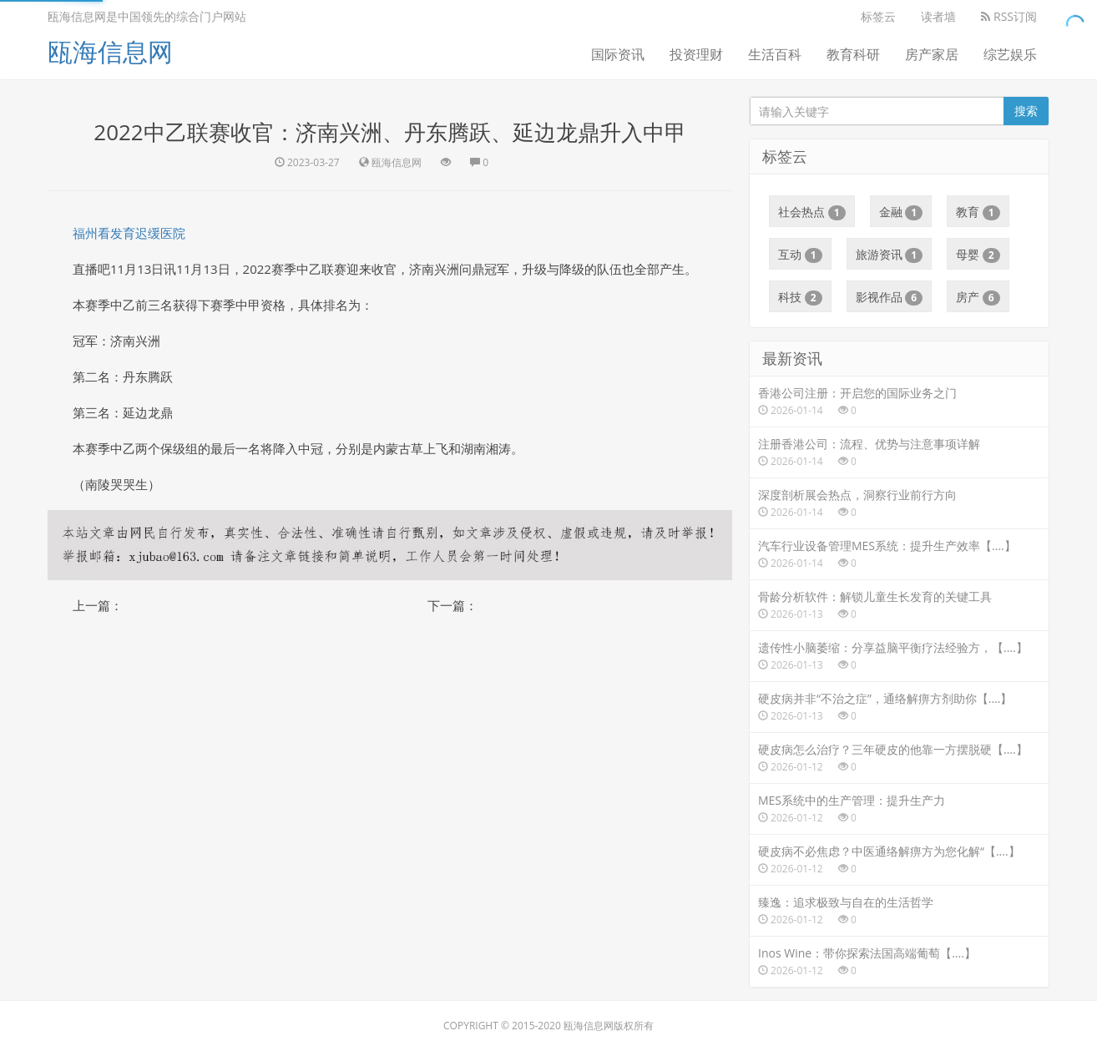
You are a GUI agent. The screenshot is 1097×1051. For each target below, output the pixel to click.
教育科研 (853, 54)
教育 (978, 212)
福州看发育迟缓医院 (129, 233)
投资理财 (696, 54)
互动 (800, 254)
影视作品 (889, 297)
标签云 (878, 16)
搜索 (1026, 111)
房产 (978, 297)
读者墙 (938, 16)
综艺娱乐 (1010, 54)
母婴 (978, 254)
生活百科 (774, 54)
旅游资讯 (889, 254)
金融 (901, 212)
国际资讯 (618, 54)
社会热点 (812, 212)
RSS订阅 (1009, 16)
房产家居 (931, 54)
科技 (800, 297)
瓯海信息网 (110, 51)
